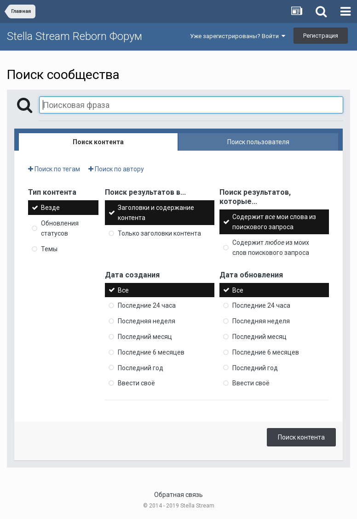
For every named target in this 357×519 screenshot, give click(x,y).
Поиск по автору (116, 169)
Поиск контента (301, 437)
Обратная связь (178, 494)
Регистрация (320, 35)
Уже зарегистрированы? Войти (237, 36)
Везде (50, 207)
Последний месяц (145, 336)
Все (123, 289)
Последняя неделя (146, 321)
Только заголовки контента (159, 233)
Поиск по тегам (54, 169)
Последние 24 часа (147, 305)
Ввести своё (136, 383)
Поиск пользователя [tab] (258, 142)
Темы (49, 249)
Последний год (140, 367)
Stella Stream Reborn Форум (74, 36)
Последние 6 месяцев (151, 352)
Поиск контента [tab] (98, 142)
